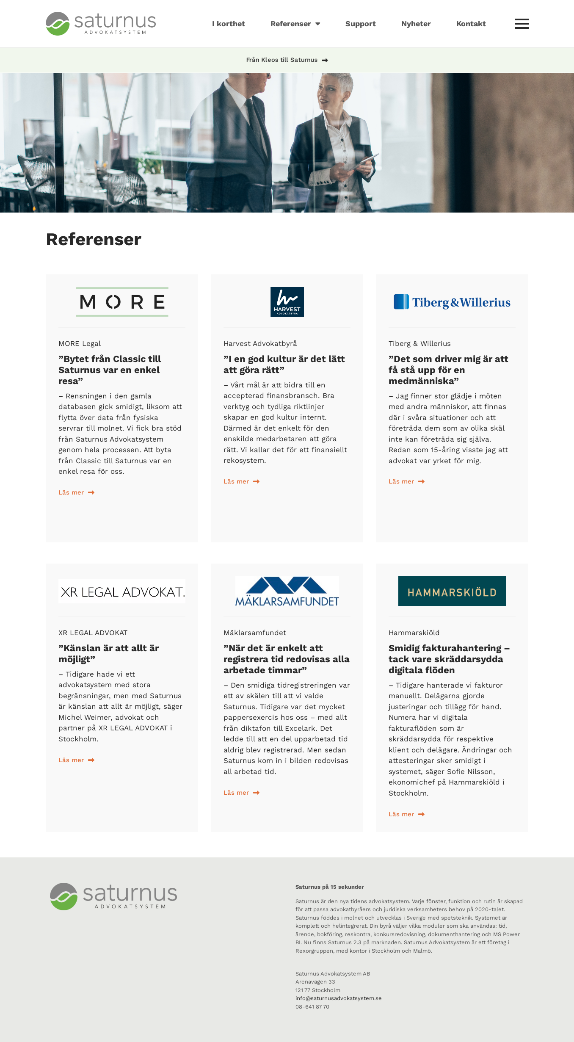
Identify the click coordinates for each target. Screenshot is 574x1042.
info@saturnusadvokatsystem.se (338, 998)
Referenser (295, 24)
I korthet (228, 23)
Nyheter (416, 23)
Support (360, 23)
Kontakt (471, 23)
